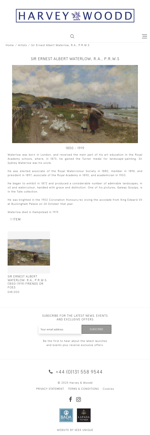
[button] (72, 36)
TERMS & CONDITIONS (83, 388)
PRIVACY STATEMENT (50, 388)
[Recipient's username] (60, 329)
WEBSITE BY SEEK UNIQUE (75, 429)
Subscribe (96, 329)
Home (10, 45)
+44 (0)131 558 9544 (75, 371)
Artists (22, 45)
